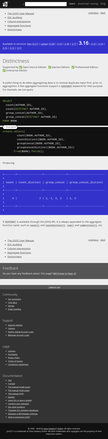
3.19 (59, 43)
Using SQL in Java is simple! (20, 400)
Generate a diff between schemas (23, 413)
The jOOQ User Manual (20, 13)
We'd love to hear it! (64, 272)
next (102, 12)
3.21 (35, 43)
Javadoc (11, 396)
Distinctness (14, 29)
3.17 (74, 43)
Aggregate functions (19, 25)
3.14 (100, 43)
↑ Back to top (54, 286)
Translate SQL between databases (23, 410)
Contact (11, 328)
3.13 (5, 48)
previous (93, 12)
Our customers (14, 298)
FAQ (10, 380)
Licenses (11, 350)
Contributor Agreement (18, 364)
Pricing (88, 3)
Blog (103, 3)
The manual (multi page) (19, 389)
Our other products (16, 406)
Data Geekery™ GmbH (53, 428)
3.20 (51, 43)
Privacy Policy (14, 357)
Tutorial (11, 383)
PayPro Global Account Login (20, 331)
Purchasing (13, 354)
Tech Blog (12, 302)
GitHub (11, 305)
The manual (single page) (19, 386)
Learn (72, 3)
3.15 (93, 43)
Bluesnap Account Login (18, 334)
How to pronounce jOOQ (19, 416)
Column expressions (19, 21)
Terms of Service (15, 360)
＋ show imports (10, 127)
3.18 (66, 43)
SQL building (14, 17)
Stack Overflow (14, 308)
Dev (29, 43)
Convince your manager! (18, 403)
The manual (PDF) (16, 393)
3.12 (12, 48)
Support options (15, 324)
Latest (44, 43)
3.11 (19, 48)
